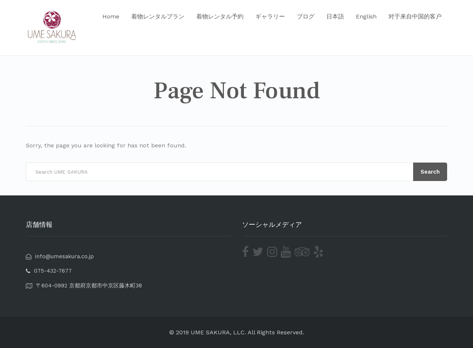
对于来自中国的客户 (415, 16)
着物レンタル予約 (220, 16)
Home (110, 16)
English (366, 16)
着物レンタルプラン (157, 16)
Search (430, 171)
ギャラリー (270, 16)
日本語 (335, 16)
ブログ (305, 16)
